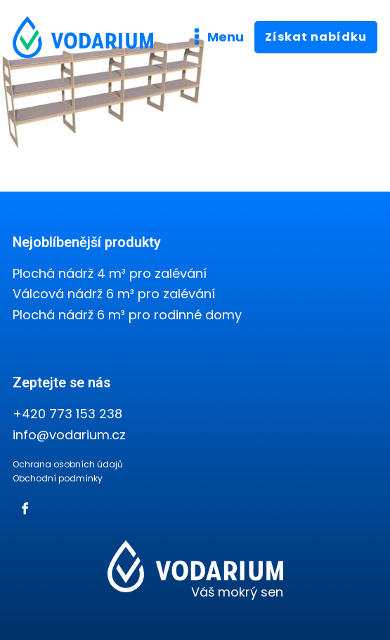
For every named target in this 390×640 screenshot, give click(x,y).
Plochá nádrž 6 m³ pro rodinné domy (127, 315)
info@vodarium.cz (69, 435)
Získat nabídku (316, 37)
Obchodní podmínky (58, 478)
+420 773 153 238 (67, 413)
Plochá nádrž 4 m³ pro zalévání (110, 273)
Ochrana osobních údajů (68, 464)
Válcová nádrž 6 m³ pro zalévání (114, 293)
